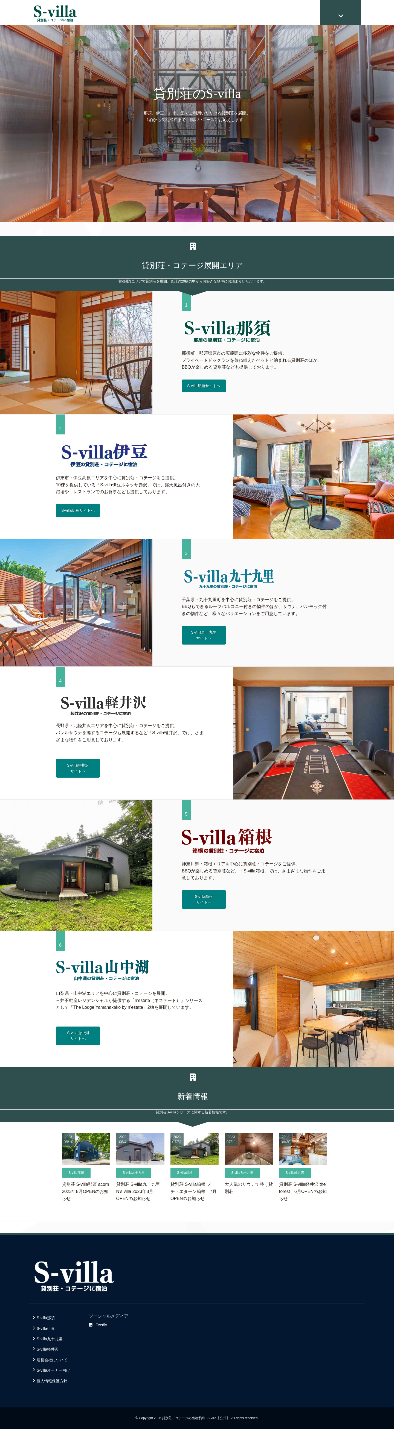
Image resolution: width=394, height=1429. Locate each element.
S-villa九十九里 (49, 1339)
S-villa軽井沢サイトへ (78, 768)
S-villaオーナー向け (53, 1370)
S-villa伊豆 (46, 1328)
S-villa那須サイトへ (204, 386)
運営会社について (52, 1360)
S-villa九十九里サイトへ (204, 635)
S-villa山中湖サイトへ (78, 1036)
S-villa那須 (46, 1318)
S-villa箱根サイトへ (204, 899)
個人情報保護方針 (52, 1381)
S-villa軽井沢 (48, 1349)
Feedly (98, 1325)
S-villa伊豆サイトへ (78, 510)
